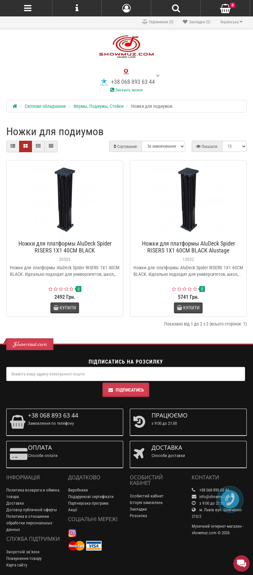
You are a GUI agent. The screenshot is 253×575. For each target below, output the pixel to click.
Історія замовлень (146, 502)
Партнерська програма (88, 503)
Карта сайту (16, 565)
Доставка (15, 503)
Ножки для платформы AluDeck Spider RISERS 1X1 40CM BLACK (64, 247)
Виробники (78, 490)
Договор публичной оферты (31, 509)
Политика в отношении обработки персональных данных (29, 523)
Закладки (138, 509)
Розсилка (138, 515)
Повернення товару (24, 558)
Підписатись (126, 390)
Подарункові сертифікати (91, 496)
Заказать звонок (126, 90)
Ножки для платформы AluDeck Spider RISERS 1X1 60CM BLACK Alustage (188, 247)
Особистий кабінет (147, 495)
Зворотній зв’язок (23, 551)
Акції (72, 509)
